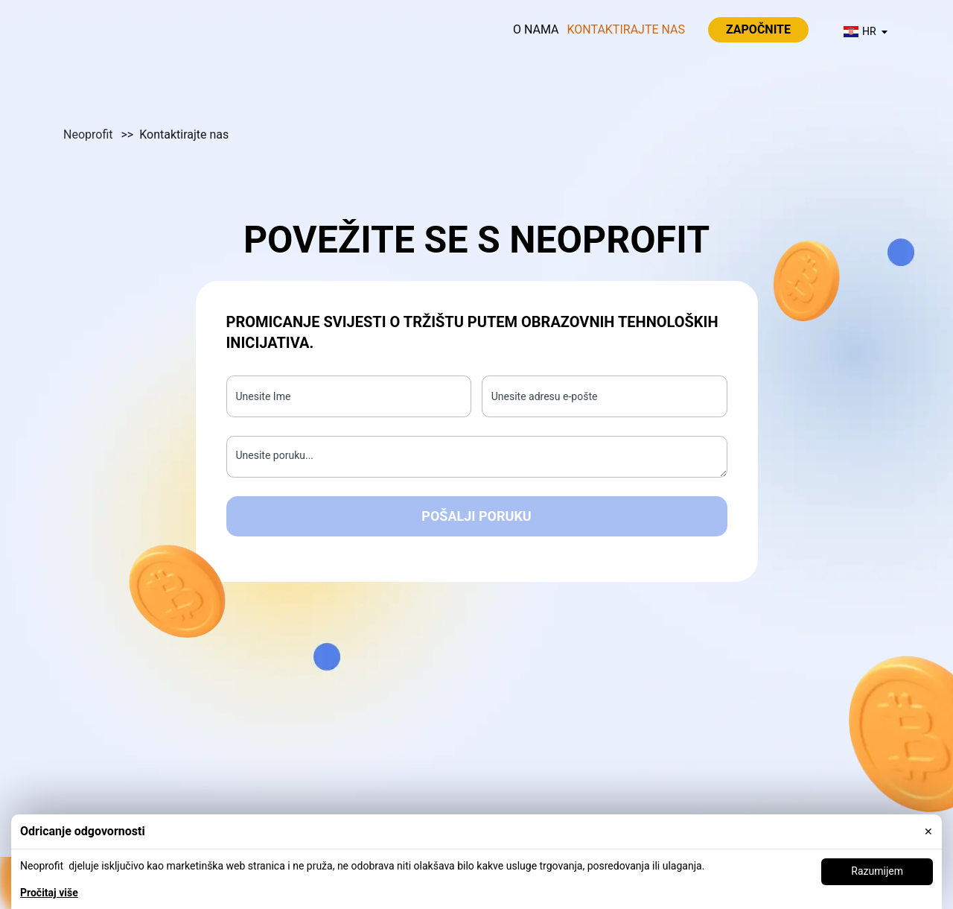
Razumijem (877, 871)
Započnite (758, 29)
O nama (536, 29)
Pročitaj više (49, 893)
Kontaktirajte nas (626, 29)
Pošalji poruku (476, 516)
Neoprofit (89, 134)
